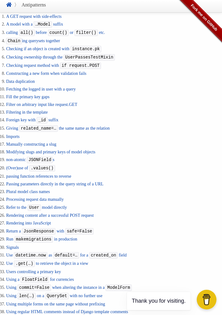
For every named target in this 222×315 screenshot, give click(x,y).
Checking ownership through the (60, 55)
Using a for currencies (40, 272)
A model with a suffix (34, 24)
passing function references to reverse (38, 171)
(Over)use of (30, 164)
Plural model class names (28, 187)
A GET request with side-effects (34, 16)
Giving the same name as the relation (58, 125)
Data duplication (20, 78)
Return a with (50, 226)
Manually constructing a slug (31, 140)
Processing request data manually (35, 194)
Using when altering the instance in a (69, 280)
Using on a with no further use (54, 288)
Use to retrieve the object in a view (47, 257)
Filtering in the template (27, 109)
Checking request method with (53, 63)
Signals (12, 241)
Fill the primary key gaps (28, 94)
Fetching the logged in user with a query (41, 86)
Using (38, 311)
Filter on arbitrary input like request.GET (41, 101)
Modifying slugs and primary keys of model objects (50, 148)
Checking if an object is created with (53, 47)
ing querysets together (33, 40)
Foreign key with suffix (32, 117)
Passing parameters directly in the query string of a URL (54, 179)
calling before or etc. (55, 32)
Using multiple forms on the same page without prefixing (55, 295)
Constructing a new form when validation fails (46, 70)
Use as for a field (66, 249)
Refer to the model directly (36, 202)
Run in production (41, 233)
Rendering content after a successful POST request (50, 210)
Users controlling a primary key (33, 264)
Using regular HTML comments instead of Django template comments (67, 303)
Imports (13, 133)
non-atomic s (30, 156)
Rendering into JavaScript (28, 218)
